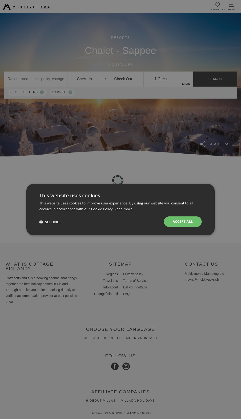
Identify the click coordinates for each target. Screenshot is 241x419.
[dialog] (120, 209)
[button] (50, 221)
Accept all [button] (183, 221)
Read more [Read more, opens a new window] (123, 208)
